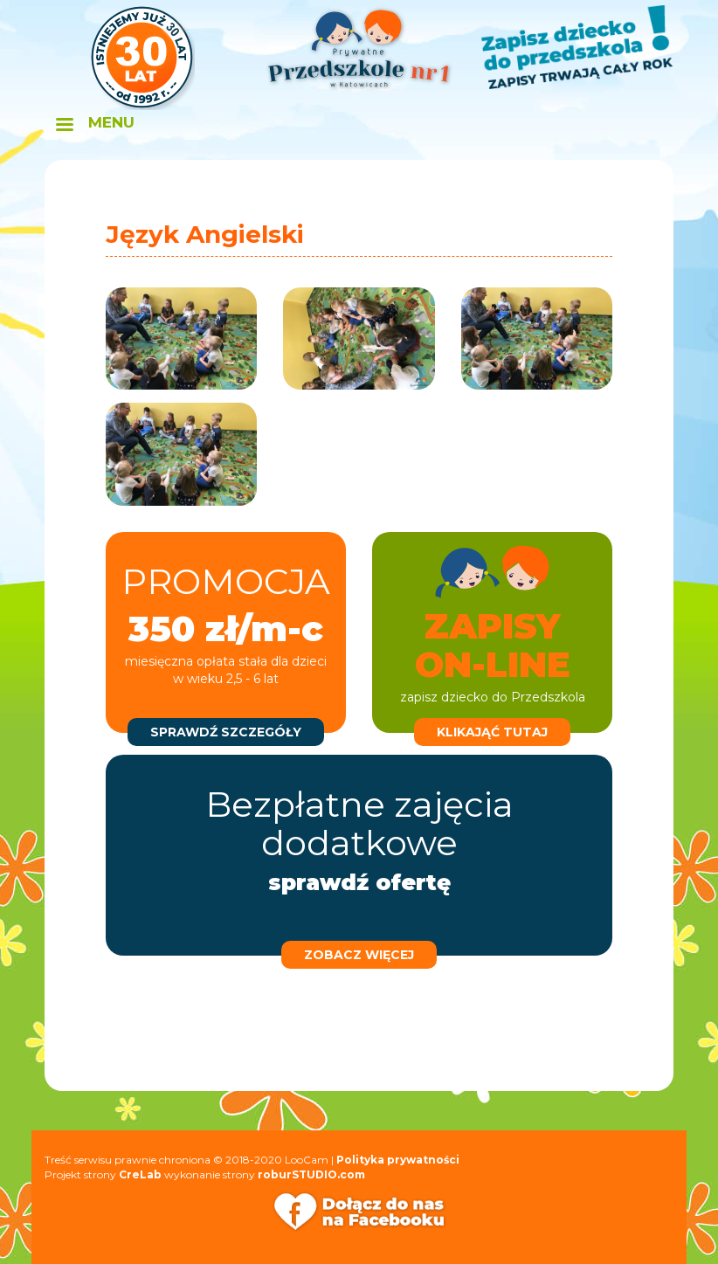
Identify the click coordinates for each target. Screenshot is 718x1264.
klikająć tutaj (492, 732)
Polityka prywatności (397, 1159)
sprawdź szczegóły (225, 732)
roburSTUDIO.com (311, 1174)
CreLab (140, 1174)
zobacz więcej (359, 955)
